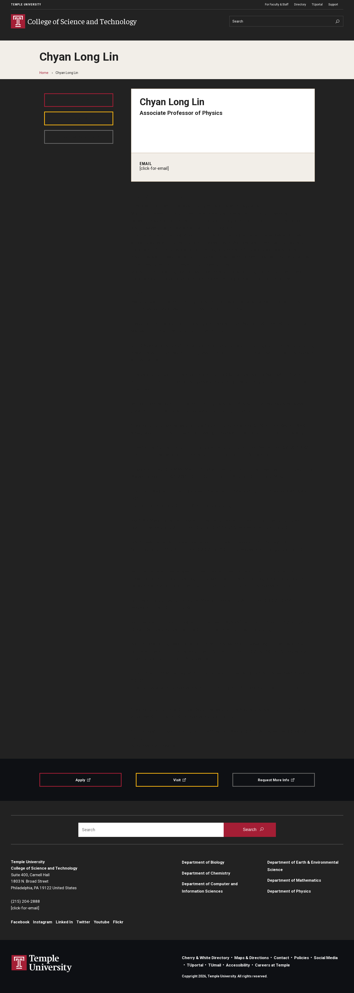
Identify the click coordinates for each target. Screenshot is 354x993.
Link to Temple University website (42, 963)
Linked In (64, 922)
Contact (281, 957)
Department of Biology (203, 862)
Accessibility (238, 965)
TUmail (214, 965)
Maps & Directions (251, 957)
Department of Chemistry (206, 873)
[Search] (286, 21)
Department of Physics (289, 891)
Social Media (326, 957)
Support (333, 4)
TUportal (317, 4)
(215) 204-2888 (25, 901)
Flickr (118, 922)
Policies (301, 957)
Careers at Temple (272, 965)
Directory (300, 4)
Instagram (42, 922)
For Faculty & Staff (276, 4)
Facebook (20, 922)
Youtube (101, 922)
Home (43, 73)
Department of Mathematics (294, 880)
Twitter (83, 922)
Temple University (26, 4)
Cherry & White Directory (205, 957)
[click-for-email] (154, 168)
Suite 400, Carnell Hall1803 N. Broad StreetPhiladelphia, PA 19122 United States (44, 881)
